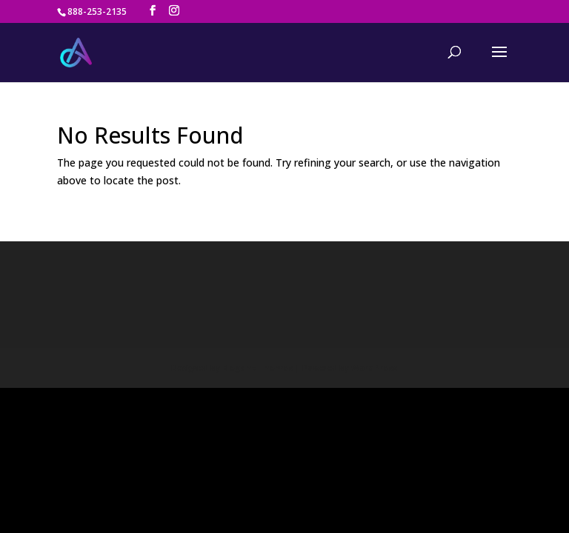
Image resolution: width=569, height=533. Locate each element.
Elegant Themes (257, 345)
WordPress (374, 345)
